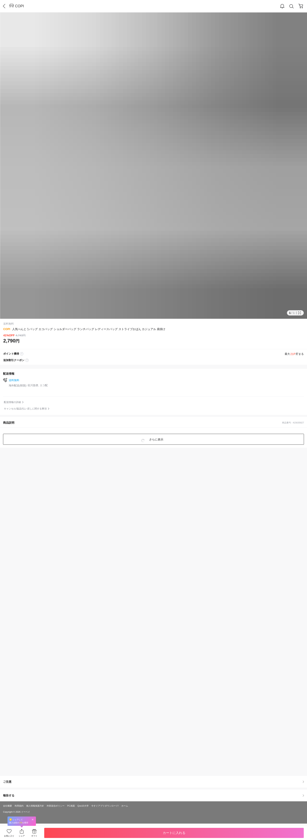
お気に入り (9, 836)
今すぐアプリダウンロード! (105, 806)
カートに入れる (174, 833)
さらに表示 (156, 439)
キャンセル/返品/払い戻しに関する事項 (25, 408)
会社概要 (7, 806)
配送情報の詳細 (12, 402)
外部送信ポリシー (56, 806)
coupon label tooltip (27, 360)
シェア (22, 836)
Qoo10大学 (83, 806)
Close (32, 819)
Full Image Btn (299, 313)
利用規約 (19, 806)
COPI (19, 6)
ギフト (34, 836)
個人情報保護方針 (35, 806)
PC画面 (71, 806)
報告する (153, 795)
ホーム (124, 806)
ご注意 (153, 782)
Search (291, 6)
